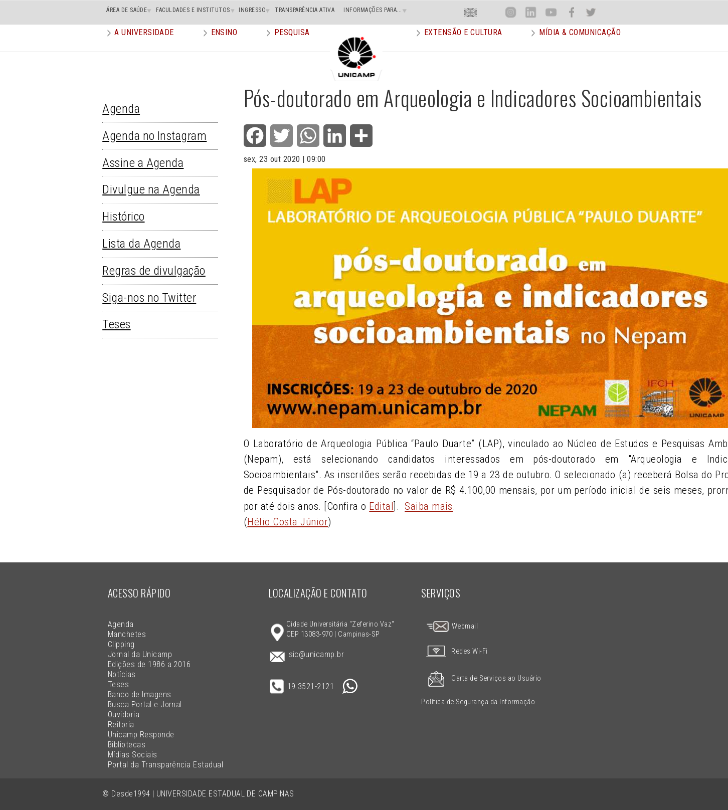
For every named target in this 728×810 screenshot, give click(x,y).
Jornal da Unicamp (140, 654)
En (471, 12)
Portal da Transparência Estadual (165, 764)
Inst (510, 12)
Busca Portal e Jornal (145, 704)
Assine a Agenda (143, 163)
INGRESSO (252, 10)
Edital (381, 506)
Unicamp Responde (141, 734)
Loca (490, 12)
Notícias (122, 674)
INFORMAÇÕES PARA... (372, 10)
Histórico (123, 217)
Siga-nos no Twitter (149, 298)
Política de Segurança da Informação (478, 702)
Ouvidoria (123, 714)
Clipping (121, 644)
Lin (530, 12)
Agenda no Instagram (154, 136)
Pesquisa (292, 47)
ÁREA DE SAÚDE (126, 10)
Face (571, 12)
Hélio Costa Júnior (287, 522)
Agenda (121, 109)
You (550, 12)
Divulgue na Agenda (151, 189)
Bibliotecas (126, 744)
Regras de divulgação (154, 271)
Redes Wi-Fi (454, 651)
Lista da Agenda (141, 244)
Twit (591, 12)
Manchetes (127, 634)
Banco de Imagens (139, 694)
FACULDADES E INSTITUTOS (193, 10)
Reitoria (121, 724)
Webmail (452, 626)
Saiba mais (429, 506)
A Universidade (144, 47)
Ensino (224, 47)
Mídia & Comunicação (580, 47)
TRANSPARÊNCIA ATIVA (304, 10)
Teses (116, 324)
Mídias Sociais (132, 754)
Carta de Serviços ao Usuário (481, 678)
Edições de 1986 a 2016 (149, 664)
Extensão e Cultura (463, 47)
